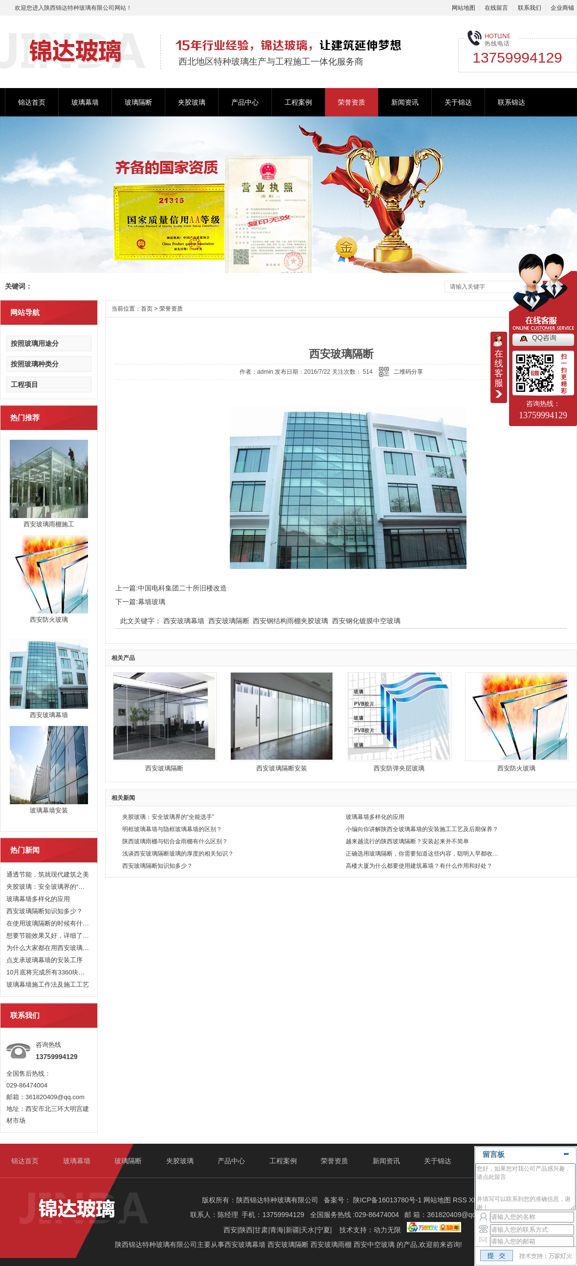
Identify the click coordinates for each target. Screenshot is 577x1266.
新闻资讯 (405, 102)
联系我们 (529, 7)
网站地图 (463, 7)
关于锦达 (458, 102)
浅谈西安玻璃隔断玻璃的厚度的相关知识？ (178, 853)
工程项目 (24, 384)
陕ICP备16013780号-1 (387, 1200)
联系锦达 (511, 102)
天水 (307, 1230)
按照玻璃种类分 (35, 364)
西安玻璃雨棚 (331, 1244)
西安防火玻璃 (49, 619)
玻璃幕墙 (85, 102)
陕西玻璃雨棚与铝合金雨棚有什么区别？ (175, 841)
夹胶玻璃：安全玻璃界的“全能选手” (47, 886)
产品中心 (245, 102)
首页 (147, 308)
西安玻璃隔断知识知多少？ (44, 911)
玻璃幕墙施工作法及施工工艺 (47, 984)
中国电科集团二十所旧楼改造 (182, 588)
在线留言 (496, 7)
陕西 (246, 1230)
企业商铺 (562, 7)
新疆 (292, 1230)
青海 (277, 1230)
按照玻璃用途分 (35, 343)
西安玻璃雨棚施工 (48, 524)
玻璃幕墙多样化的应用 (38, 899)
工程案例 (298, 102)
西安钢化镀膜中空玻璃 (366, 621)
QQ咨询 (544, 337)
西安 (230, 1230)
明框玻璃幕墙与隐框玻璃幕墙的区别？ (172, 829)
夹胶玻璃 (191, 102)
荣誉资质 (351, 102)
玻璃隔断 (138, 102)
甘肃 (261, 1230)
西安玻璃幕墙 (49, 715)
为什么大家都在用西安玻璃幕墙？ (47, 947)
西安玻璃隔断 (228, 621)
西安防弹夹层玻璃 (399, 768)
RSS (461, 1200)
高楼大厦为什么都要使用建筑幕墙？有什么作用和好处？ (419, 865)
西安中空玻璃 (374, 1244)
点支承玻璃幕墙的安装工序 (44, 960)
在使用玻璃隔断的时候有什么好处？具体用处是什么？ (47, 923)
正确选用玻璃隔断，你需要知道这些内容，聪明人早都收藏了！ (423, 853)
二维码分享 (408, 371)
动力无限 (387, 1230)
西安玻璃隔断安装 (281, 768)
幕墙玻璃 (151, 602)
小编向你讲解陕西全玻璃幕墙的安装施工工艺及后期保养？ (422, 829)
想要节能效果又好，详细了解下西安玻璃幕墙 (47, 935)
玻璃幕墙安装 (49, 810)
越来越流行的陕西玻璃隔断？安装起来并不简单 (407, 841)
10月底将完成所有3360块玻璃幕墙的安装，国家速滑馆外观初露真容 (47, 972)
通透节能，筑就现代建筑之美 (47, 874)
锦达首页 (31, 102)
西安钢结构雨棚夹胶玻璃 (290, 621)
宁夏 (323, 1230)
